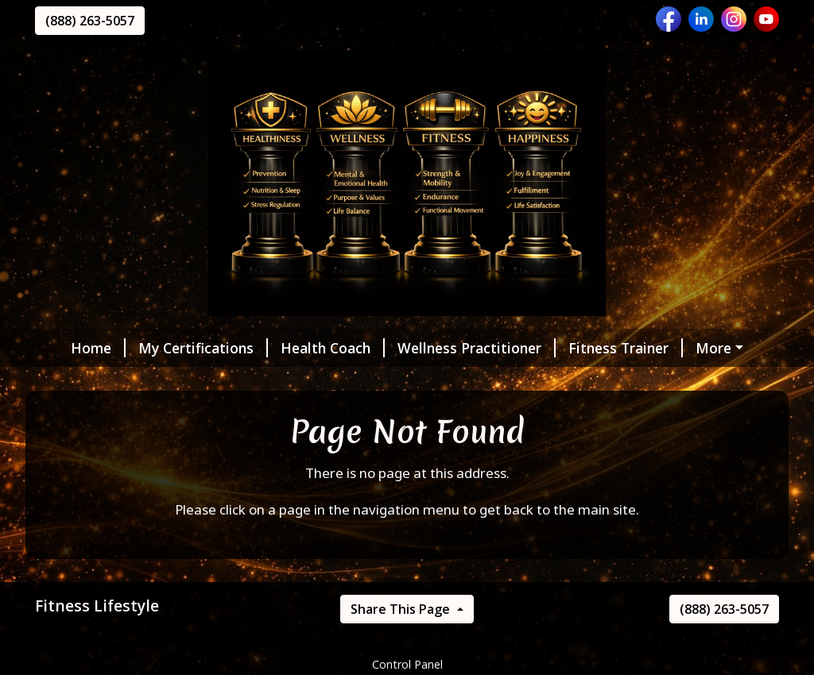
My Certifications (180, 347)
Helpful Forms (103, 381)
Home (75, 347)
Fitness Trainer (602, 347)
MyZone (707, 347)
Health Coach (310, 347)
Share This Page (402, 642)
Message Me (215, 381)
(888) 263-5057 (89, 20)
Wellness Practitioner (453, 347)
